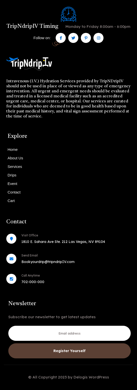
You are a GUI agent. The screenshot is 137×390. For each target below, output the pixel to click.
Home (13, 149)
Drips (12, 175)
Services (15, 166)
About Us (15, 158)
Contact (14, 192)
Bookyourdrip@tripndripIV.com (48, 261)
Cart (11, 201)
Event (12, 183)
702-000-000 (32, 282)
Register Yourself (69, 351)
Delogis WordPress (91, 377)
